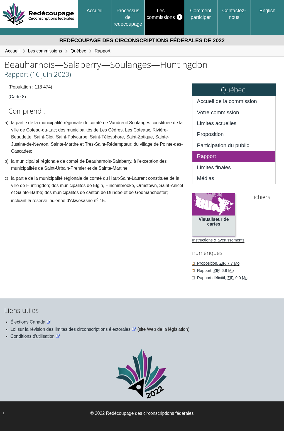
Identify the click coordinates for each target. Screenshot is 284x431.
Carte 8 (17, 96)
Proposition (210, 134)
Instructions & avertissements (218, 240)
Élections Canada (27, 322)
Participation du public (223, 145)
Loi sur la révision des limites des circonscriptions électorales (70, 329)
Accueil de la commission (227, 101)
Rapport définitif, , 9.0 (222, 278)
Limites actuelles (216, 123)
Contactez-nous (234, 14)
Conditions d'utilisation (32, 336)
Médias (205, 178)
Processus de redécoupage (128, 17)
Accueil (94, 10)
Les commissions (160, 14)
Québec (78, 51)
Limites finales (214, 167)
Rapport (103, 51)
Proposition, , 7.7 (218, 263)
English (267, 10)
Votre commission (218, 112)
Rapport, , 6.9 (215, 270)
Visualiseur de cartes (214, 222)
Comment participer (200, 14)
